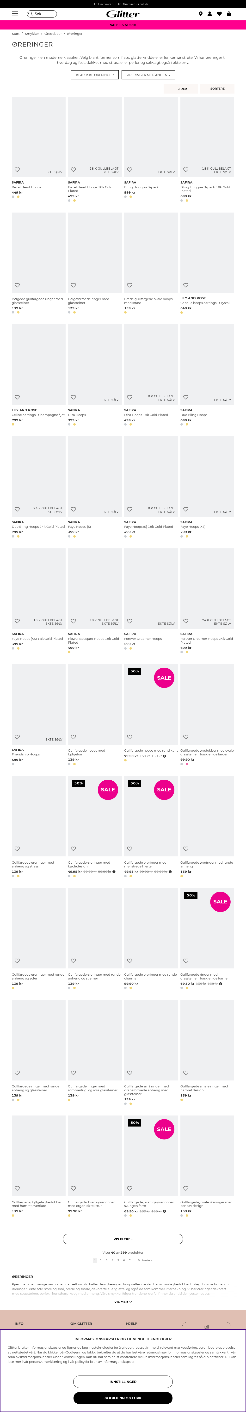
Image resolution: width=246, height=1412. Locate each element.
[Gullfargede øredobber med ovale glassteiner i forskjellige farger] (207, 715)
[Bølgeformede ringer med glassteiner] (95, 264)
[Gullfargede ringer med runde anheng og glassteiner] (39, 1053)
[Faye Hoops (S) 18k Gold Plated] (151, 488)
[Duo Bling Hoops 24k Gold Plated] (39, 488)
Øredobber (53, 34)
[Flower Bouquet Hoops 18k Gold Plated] (95, 601)
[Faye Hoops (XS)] (207, 488)
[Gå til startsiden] (123, 14)
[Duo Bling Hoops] (207, 375)
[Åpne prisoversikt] (164, 756)
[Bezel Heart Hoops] (39, 150)
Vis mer (123, 1302)
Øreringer (74, 34)
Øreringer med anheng (148, 75)
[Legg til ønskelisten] (17, 169)
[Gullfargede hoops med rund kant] (151, 715)
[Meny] (15, 14)
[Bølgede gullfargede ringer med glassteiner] (39, 264)
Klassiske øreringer (95, 75)
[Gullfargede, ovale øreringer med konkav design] (207, 1167)
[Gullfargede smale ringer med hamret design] (207, 1053)
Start (15, 34)
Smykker (32, 34)
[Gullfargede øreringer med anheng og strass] (39, 827)
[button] (212, 14)
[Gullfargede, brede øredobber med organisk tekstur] (95, 1167)
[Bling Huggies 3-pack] (151, 150)
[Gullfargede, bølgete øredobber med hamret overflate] (39, 1167)
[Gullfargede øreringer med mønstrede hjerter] (151, 827)
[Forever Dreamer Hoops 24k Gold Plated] (207, 601)
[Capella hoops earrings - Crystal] (207, 264)
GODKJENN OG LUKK (123, 1398)
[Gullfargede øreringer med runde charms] (151, 939)
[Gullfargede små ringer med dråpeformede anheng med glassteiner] (151, 1053)
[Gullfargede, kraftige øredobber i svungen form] (151, 1167)
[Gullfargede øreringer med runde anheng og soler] (39, 939)
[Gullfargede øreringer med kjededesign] (95, 827)
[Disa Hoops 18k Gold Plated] (151, 375)
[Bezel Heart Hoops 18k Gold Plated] (95, 150)
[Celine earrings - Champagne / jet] (39, 375)
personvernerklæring (45, 1362)
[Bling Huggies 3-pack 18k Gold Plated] (207, 150)
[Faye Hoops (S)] (95, 488)
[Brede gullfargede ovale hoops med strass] (151, 264)
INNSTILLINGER (123, 1382)
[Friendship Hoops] (39, 715)
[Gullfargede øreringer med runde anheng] (207, 827)
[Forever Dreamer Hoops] (151, 601)
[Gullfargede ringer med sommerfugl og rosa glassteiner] (95, 1053)
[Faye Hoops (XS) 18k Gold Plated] (39, 601)
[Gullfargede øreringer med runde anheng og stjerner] (95, 939)
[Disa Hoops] (95, 375)
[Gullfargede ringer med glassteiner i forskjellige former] (207, 939)
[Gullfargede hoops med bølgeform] (95, 715)
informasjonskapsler (119, 1362)
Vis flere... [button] (123, 1239)
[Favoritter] (222, 14)
